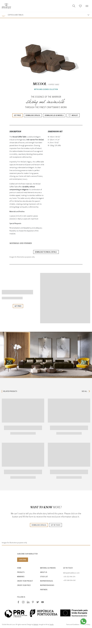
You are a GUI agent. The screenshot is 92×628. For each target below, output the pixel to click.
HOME (19, 568)
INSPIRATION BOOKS (47, 585)
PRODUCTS (21, 572)
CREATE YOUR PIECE (24, 585)
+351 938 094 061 (69, 580)
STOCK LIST (44, 576)
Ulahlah (35, 624)
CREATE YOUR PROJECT (25, 581)
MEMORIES (20, 576)
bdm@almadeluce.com (71, 573)
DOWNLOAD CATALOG (39, 525)
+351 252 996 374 (69, 576)
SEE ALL (86, 391)
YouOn (52, 624)
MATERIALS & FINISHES (48, 568)
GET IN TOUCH (55, 525)
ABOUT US (43, 572)
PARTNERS (43, 589)
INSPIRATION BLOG (46, 581)
